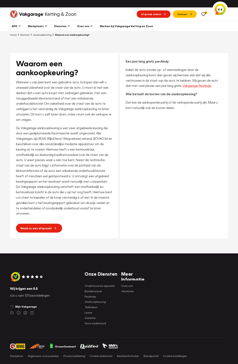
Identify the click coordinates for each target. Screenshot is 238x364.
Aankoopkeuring (41, 35)
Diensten (23, 35)
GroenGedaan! (62, 346)
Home (13, 35)
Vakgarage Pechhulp (196, 86)
